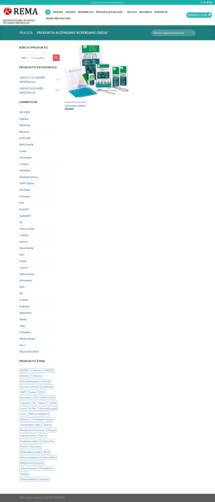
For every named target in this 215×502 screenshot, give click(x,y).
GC (21, 222)
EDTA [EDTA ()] (42, 392)
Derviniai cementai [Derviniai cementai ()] (29, 386)
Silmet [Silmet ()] (46, 452)
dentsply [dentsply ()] (46, 381)
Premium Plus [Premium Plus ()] (47, 441)
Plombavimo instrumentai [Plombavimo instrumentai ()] (32, 430)
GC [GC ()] (34, 403)
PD (21, 293)
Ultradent (25, 332)
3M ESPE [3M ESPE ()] (24, 370)
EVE (21, 202)
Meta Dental (26, 273)
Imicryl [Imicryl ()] (23, 408)
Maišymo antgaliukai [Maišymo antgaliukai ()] (39, 413)
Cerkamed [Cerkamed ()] (36, 375)
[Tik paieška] (48, 12)
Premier (24, 299)
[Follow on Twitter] (208, 2)
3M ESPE (24, 112)
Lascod (23, 267)
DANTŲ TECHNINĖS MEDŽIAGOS (32, 79)
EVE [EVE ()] (36, 397)
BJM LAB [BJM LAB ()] (49, 370)
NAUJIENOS (145, 12)
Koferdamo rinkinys (75, 105)
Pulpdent (24, 306)
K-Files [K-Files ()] (33, 408)
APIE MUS (70, 12)
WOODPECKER (28, 351)
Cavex (23, 151)
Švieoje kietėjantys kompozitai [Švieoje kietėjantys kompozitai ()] (34, 479)
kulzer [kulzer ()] (23, 413)
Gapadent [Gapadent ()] (25, 403)
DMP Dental (26, 183)
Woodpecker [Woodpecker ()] (46, 468)
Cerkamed (25, 157)
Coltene (23, 163)
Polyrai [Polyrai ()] (42, 435)
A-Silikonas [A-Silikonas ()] (36, 370)
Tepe (22, 325)
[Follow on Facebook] (201, 2)
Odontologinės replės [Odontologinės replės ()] (30, 424)
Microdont (25, 280)
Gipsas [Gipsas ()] (42, 403)
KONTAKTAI (161, 12)
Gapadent (25, 215)
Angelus (24, 118)
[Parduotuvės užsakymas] (173, 33)
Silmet (23, 319)
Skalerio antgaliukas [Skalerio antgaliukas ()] (29, 457)
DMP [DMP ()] (22, 392)
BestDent (24, 125)
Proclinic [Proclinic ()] (24, 446)
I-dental (23, 235)
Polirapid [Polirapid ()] (51, 430)
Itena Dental (26, 247)
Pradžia (26, 33)
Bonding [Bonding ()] (24, 375)
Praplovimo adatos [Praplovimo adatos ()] (29, 441)
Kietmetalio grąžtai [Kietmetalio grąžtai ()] (48, 408)
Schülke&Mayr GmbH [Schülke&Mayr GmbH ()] (30, 452)
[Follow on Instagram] (204, 2)
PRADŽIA (58, 12)
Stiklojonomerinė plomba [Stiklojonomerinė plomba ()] (32, 463)
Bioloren (24, 131)
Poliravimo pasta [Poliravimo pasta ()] (28, 435)
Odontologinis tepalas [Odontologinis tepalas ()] (42, 419)
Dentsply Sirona (28, 176)
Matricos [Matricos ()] (24, 419)
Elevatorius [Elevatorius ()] (25, 397)
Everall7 (24, 209)
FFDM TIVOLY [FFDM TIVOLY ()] (48, 397)
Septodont (25, 312)
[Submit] (56, 57)
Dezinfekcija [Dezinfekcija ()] (47, 386)
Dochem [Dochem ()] (32, 392)
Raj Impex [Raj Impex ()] (35, 446)
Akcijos (132, 12)
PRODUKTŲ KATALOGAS (110, 12)
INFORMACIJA (86, 12)
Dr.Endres (25, 196)
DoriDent (24, 189)
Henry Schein (26, 228)
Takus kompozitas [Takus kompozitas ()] (28, 468)
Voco (22, 345)
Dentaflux (25, 170)
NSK (22, 286)
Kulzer (23, 261)
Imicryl (23, 241)
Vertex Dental (27, 338)
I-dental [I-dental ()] (52, 403)
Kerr (22, 254)
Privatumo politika (58, 18)
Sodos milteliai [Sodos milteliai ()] (49, 457)
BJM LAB (25, 138)
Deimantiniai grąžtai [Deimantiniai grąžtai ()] (29, 381)
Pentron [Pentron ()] (47, 424)
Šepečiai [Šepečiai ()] (24, 473)
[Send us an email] (211, 2)
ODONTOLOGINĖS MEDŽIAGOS (31, 90)
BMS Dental (26, 144)
